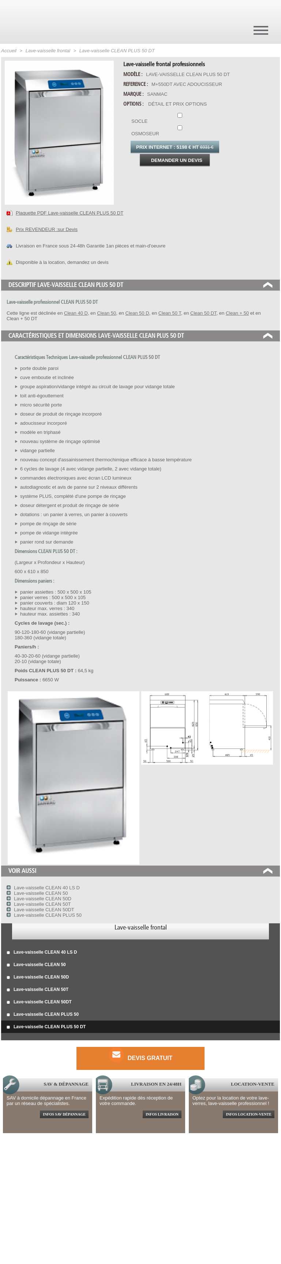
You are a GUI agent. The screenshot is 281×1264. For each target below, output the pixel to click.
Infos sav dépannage (64, 1114)
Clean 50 (106, 313)
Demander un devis (176, 160)
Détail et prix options (177, 104)
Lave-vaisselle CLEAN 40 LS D (42, 952)
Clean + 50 (237, 313)
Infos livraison (162, 1114)
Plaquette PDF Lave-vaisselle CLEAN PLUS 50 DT (69, 213)
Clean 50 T (169, 313)
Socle (178, 118)
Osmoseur (178, 130)
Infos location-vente (248, 1114)
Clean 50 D (137, 313)
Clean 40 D (76, 313)
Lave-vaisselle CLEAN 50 (36, 965)
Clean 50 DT (203, 313)
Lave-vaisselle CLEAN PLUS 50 (43, 1015)
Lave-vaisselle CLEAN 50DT (39, 1002)
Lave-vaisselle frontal (141, 927)
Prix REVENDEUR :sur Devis (47, 229)
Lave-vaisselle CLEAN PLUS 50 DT (46, 1027)
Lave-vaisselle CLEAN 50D (38, 977)
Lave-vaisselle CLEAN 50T (37, 990)
